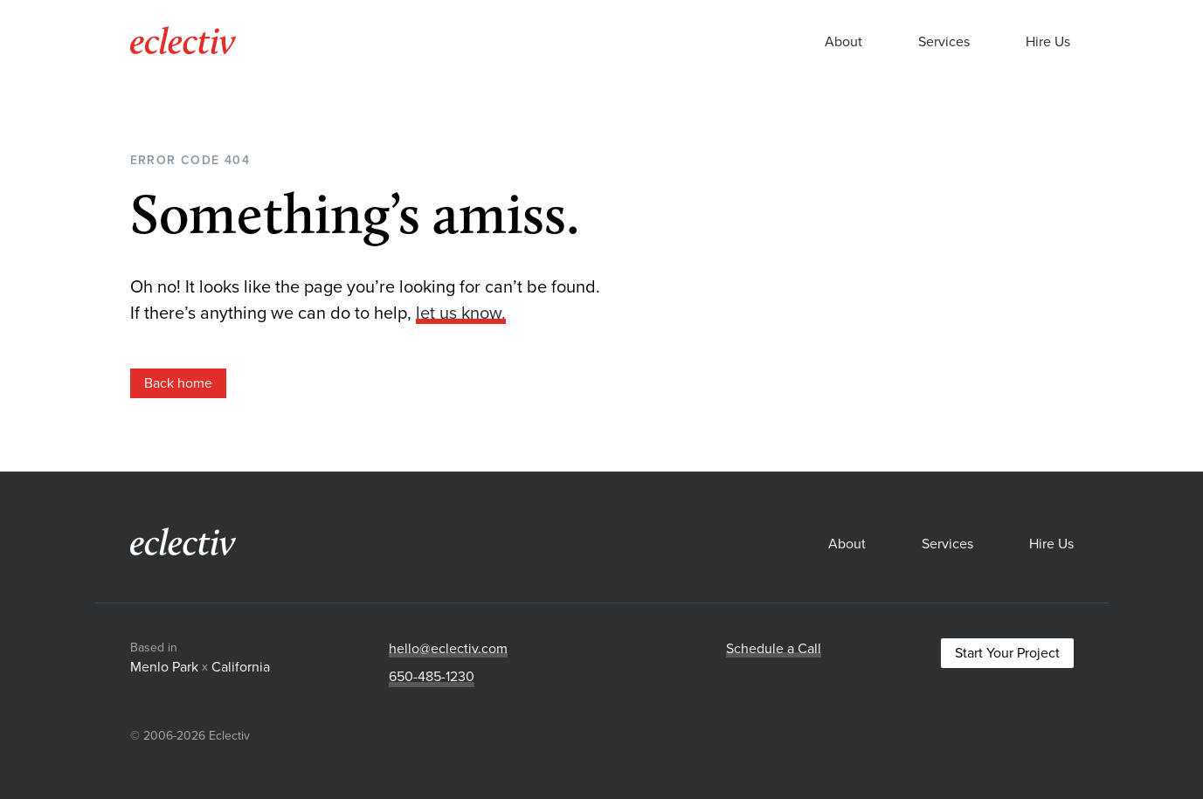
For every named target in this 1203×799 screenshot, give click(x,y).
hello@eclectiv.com (448, 649)
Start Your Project (1007, 653)
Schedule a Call (773, 649)
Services (944, 44)
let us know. (461, 313)
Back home (178, 383)
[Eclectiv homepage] (183, 49)
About (843, 44)
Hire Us (1048, 44)
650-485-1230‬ (431, 676)
